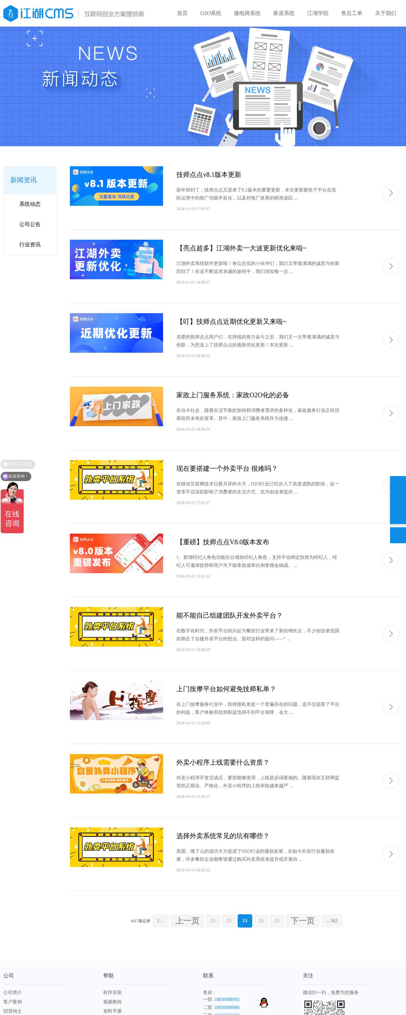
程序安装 (112, 992)
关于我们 (385, 13)
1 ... (160, 920)
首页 (182, 13)
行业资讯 (30, 244)
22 (229, 920)
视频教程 (112, 1001)
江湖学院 (317, 13)
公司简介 (12, 992)
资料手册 (112, 1011)
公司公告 (30, 224)
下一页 (302, 921)
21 (213, 920)
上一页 (187, 921)
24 (261, 920)
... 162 (331, 920)
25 (277, 920)
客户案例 (12, 1001)
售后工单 (351, 13)
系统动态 (30, 204)
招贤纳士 (12, 1011)
